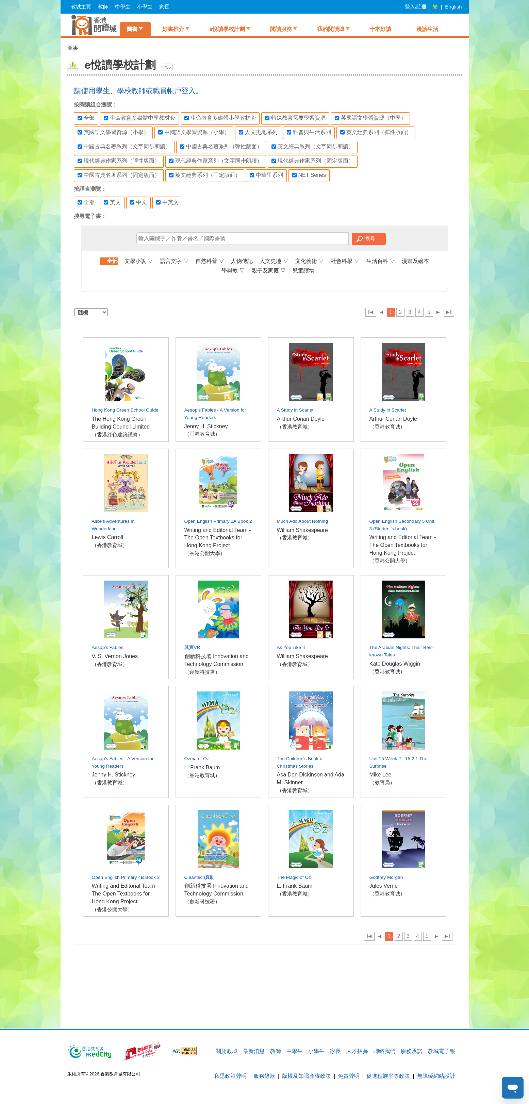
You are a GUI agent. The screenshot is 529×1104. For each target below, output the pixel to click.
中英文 (167, 202)
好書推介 (173, 29)
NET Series (309, 175)
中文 (138, 202)
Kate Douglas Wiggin (394, 664)
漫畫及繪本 (415, 261)
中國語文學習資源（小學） (194, 132)
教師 (103, 7)
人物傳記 (242, 261)
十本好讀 (380, 29)
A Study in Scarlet (295, 410)
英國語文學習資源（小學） (113, 132)
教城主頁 (81, 7)
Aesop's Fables (107, 647)
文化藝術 (309, 261)
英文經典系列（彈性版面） (376, 132)
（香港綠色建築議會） (117, 434)
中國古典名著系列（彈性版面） (221, 147)
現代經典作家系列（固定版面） (312, 161)
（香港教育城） (202, 434)
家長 (164, 7)
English (453, 7)
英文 (112, 202)
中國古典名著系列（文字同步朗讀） (124, 147)
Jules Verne (383, 886)
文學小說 (139, 261)
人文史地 (274, 261)
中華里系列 (266, 175)
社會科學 (345, 261)
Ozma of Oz (196, 758)
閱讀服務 (281, 29)
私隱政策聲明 (230, 1076)
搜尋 (370, 238)
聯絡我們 (384, 1051)
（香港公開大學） (204, 553)
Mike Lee (380, 774)
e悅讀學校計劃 (227, 29)
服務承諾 (412, 1051)
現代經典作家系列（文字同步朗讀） (215, 161)
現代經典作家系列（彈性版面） (119, 161)
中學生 (122, 7)
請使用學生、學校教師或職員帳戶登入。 (138, 91)
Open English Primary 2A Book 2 (218, 521)
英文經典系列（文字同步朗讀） (312, 147)
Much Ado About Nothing (302, 521)
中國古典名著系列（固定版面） (119, 175)
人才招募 (357, 1051)
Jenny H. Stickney (206, 426)
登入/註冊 (416, 7)
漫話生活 (427, 29)
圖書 (132, 29)
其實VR (192, 647)
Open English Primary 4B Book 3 (126, 877)
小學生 (144, 7)
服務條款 (264, 1076)
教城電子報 (441, 1051)
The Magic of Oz (294, 877)
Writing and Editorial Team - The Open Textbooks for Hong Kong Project (217, 538)
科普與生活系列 (309, 132)
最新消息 (254, 1051)
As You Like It (291, 647)
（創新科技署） (202, 672)
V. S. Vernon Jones (115, 656)
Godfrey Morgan (386, 877)
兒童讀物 (303, 270)
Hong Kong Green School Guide (125, 410)
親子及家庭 (269, 270)
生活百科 (380, 261)
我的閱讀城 (330, 29)
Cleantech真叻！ (202, 877)
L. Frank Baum (202, 767)
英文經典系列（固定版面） (205, 175)
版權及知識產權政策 (306, 1076)
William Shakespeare (302, 530)
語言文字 (174, 261)
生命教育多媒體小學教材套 (220, 118)
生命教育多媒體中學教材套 (139, 118)
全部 (86, 118)
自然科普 (210, 261)
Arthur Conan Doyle (301, 419)
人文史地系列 (258, 132)
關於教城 (226, 1051)
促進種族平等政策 (388, 1076)
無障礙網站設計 (436, 1076)
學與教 (233, 270)
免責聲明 (349, 1076)
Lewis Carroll (107, 537)
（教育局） (382, 782)
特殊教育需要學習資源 (295, 118)
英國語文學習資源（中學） (370, 118)
